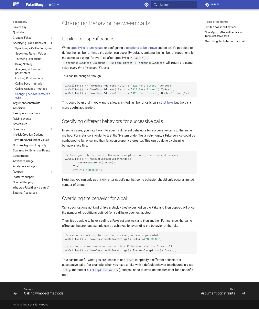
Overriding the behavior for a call (225, 41)
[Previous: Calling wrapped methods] (40, 291)
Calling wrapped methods (31, 88)
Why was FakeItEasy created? (31, 187)
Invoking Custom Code (29, 78)
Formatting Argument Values (31, 139)
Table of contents (216, 21)
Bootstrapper (21, 155)
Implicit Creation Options (28, 134)
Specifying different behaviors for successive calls (224, 34)
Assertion (33, 108)
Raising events (22, 118)
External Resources (25, 192)
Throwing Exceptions (28, 58)
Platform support (23, 177)
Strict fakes (20, 124)
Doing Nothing (24, 64)
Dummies (33, 129)
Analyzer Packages (25, 166)
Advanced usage (23, 161)
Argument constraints (26, 103)
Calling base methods (28, 83)
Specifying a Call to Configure (33, 48)
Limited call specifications (221, 27)
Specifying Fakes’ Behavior (33, 43)
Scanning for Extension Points (31, 150)
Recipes (33, 171)
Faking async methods (27, 113)
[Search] (174, 4)
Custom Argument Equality (30, 145)
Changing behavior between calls (32, 95)
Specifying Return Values (31, 53)
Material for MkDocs (36, 304)
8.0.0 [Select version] (52, 5)
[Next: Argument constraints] (222, 291)
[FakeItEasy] (16, 5)
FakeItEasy (20, 21)
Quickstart (19, 32)
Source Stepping (23, 182)
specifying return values (86, 48)
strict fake (166, 102)
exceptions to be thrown (140, 48)
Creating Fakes (33, 37)
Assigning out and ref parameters (28, 71)
